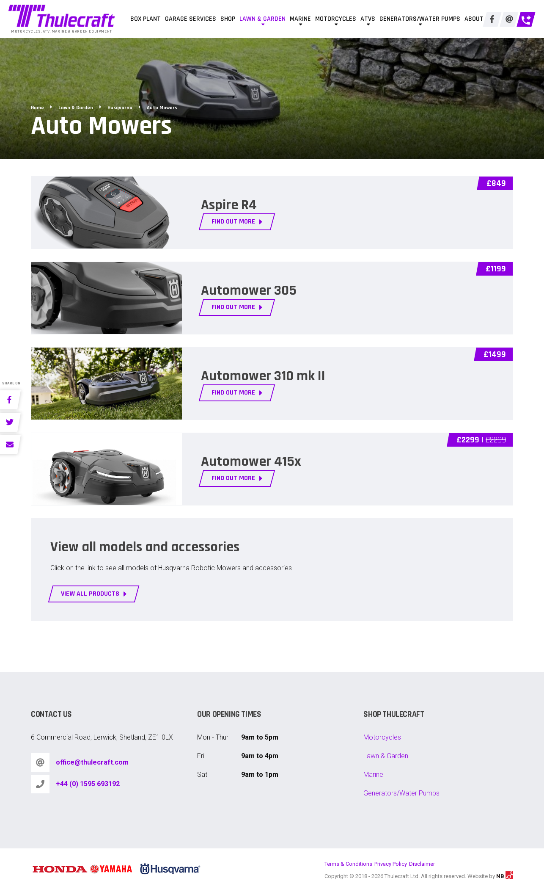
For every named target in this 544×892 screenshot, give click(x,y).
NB (504, 876)
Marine (300, 18)
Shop (227, 18)
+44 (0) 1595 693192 (88, 784)
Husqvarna (119, 108)
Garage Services (190, 18)
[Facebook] (492, 19)
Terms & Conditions (348, 864)
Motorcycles (335, 18)
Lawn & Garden (262, 18)
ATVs (367, 18)
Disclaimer (422, 864)
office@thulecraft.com (92, 762)
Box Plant (145, 18)
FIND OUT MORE (237, 221)
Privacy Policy (390, 864)
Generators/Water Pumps (419, 18)
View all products (94, 593)
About (474, 18)
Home (37, 108)
